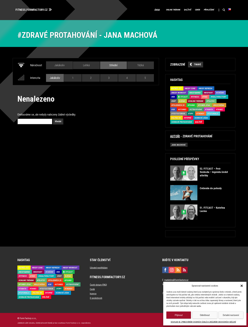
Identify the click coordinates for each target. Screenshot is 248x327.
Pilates (211, 100)
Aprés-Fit (177, 87)
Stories (182, 108)
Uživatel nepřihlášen (99, 266)
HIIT (174, 100)
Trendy (201, 112)
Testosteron (179, 112)
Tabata (209, 108)
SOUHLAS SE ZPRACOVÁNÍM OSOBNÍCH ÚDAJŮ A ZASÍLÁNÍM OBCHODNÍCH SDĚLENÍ (203, 322)
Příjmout (179, 315)
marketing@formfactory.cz (176, 279)
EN (174, 96)
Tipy (191, 112)
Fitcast (184, 96)
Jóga (182, 100)
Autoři (175, 135)
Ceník (189, 9)
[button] (241, 285)
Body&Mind (195, 91)
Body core (190, 87)
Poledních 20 (178, 104)
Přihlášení (204, 9)
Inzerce (93, 292)
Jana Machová (178, 144)
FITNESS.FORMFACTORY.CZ (35, 9)
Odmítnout (205, 315)
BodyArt (209, 91)
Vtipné (188, 117)
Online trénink (158, 9)
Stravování (196, 108)
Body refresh (206, 87)
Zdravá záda (202, 117)
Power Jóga (204, 104)
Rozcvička (219, 104)
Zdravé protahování (182, 121)
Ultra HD (177, 117)
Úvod (141, 9)
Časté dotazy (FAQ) (98, 283)
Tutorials (213, 112)
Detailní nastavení (231, 315)
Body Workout (179, 91)
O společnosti (96, 297)
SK (174, 108)
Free (205, 96)
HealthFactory (219, 96)
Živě (178, 9)
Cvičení (220, 91)
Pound (192, 104)
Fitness (195, 96)
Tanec (220, 108)
